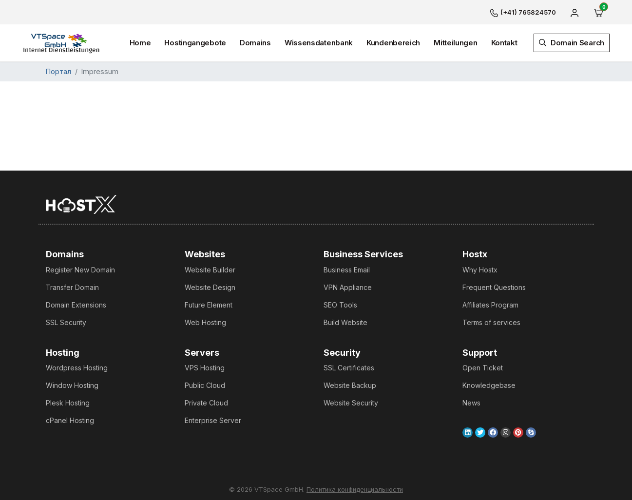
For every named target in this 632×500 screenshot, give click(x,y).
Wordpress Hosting (77, 368)
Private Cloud (206, 403)
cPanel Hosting (70, 420)
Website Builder (210, 270)
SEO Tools (340, 305)
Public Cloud (205, 385)
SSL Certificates (349, 368)
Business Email (347, 270)
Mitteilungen (455, 42)
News (471, 403)
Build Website (345, 322)
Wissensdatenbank (319, 42)
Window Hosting (72, 385)
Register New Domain (80, 270)
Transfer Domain (72, 287)
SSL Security (66, 322)
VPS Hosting (205, 368)
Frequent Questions (494, 287)
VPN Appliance (348, 287)
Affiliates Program (490, 305)
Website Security (351, 403)
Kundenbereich (393, 42)
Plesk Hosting (68, 403)
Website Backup (350, 385)
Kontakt (504, 42)
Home (140, 42)
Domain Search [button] (571, 42)
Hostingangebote (195, 42)
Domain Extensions (76, 305)
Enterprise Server (213, 420)
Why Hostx (480, 270)
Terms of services (491, 322)
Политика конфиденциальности (355, 489)
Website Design (210, 287)
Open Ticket (482, 368)
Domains (255, 42)
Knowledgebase (489, 385)
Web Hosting (205, 322)
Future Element (208, 305)
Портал (58, 71)
